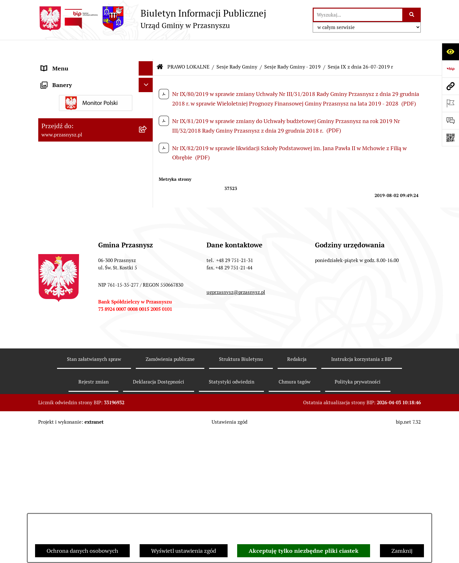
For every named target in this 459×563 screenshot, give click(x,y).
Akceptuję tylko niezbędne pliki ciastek (304, 550)
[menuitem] (95, 96)
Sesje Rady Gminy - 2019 (292, 47)
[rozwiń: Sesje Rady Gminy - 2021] (147, 290)
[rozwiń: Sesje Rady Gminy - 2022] (147, 271)
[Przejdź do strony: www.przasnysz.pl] (450, 86)
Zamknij (401, 550)
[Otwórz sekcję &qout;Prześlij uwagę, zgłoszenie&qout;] (450, 120)
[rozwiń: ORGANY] (147, 64)
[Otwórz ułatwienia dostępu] (450, 51)
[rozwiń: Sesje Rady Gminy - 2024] (147, 234)
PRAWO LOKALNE (188, 47)
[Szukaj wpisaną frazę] (412, 15)
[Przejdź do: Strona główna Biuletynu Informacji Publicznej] (160, 48)
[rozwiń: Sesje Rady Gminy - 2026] (147, 197)
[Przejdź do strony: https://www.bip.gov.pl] (450, 68)
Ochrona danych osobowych (82, 550)
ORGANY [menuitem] (52, 63)
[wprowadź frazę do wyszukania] (358, 15)
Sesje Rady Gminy (236, 47)
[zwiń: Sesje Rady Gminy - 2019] (147, 327)
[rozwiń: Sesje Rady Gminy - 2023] (147, 253)
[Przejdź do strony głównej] (152, 18)
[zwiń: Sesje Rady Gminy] (147, 133)
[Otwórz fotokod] (450, 137)
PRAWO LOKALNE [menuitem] (64, 78)
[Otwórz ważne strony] (450, 103)
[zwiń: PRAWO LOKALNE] (147, 78)
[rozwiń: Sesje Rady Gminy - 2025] (147, 216)
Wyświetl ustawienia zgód (183, 550)
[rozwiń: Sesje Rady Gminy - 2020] (147, 308)
